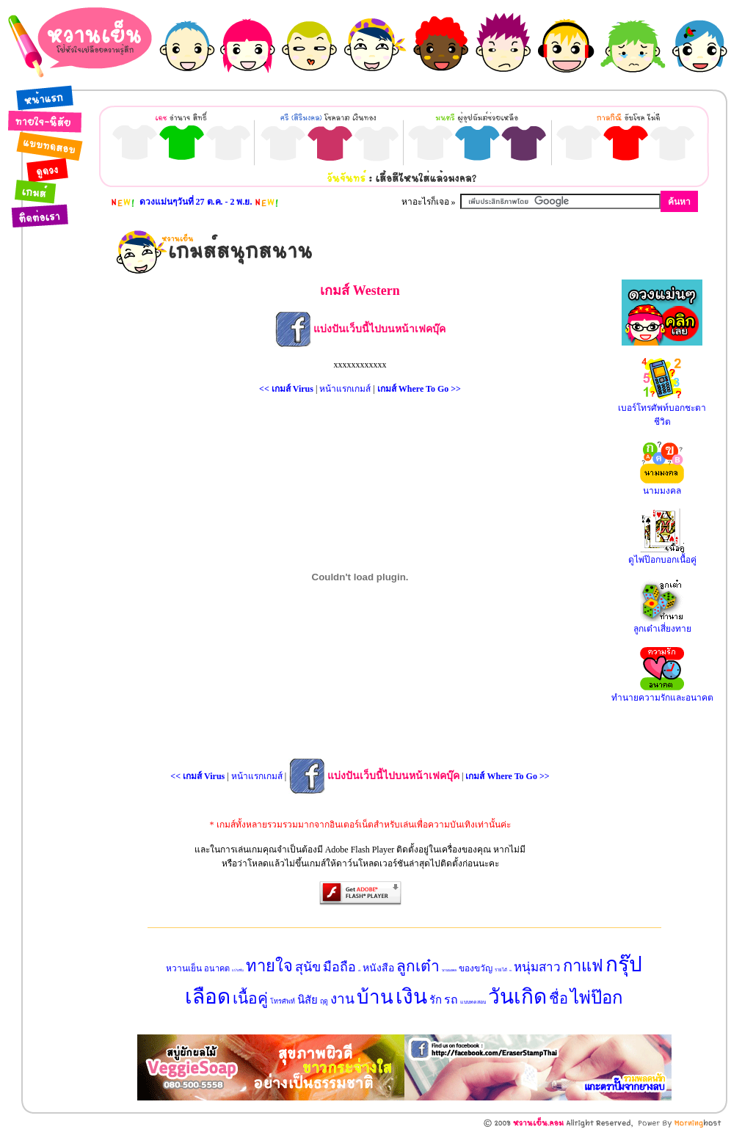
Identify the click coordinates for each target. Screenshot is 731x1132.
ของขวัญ (475, 968)
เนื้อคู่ (250, 998)
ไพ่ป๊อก (596, 997)
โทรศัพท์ (282, 1001)
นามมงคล (449, 970)
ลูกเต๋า (418, 966)
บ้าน (375, 997)
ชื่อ (558, 998)
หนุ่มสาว (537, 967)
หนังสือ (378, 968)
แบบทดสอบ (473, 1002)
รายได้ (501, 970)
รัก (435, 1000)
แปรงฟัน (238, 970)
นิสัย (307, 1000)
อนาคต (217, 968)
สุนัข (308, 967)
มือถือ (339, 967)
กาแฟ (583, 966)
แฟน (359, 970)
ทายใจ (269, 966)
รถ (451, 999)
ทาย (510, 970)
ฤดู (324, 1001)
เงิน (411, 996)
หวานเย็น (184, 968)
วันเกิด (517, 996)
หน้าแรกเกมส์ (345, 389)
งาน (342, 999)
